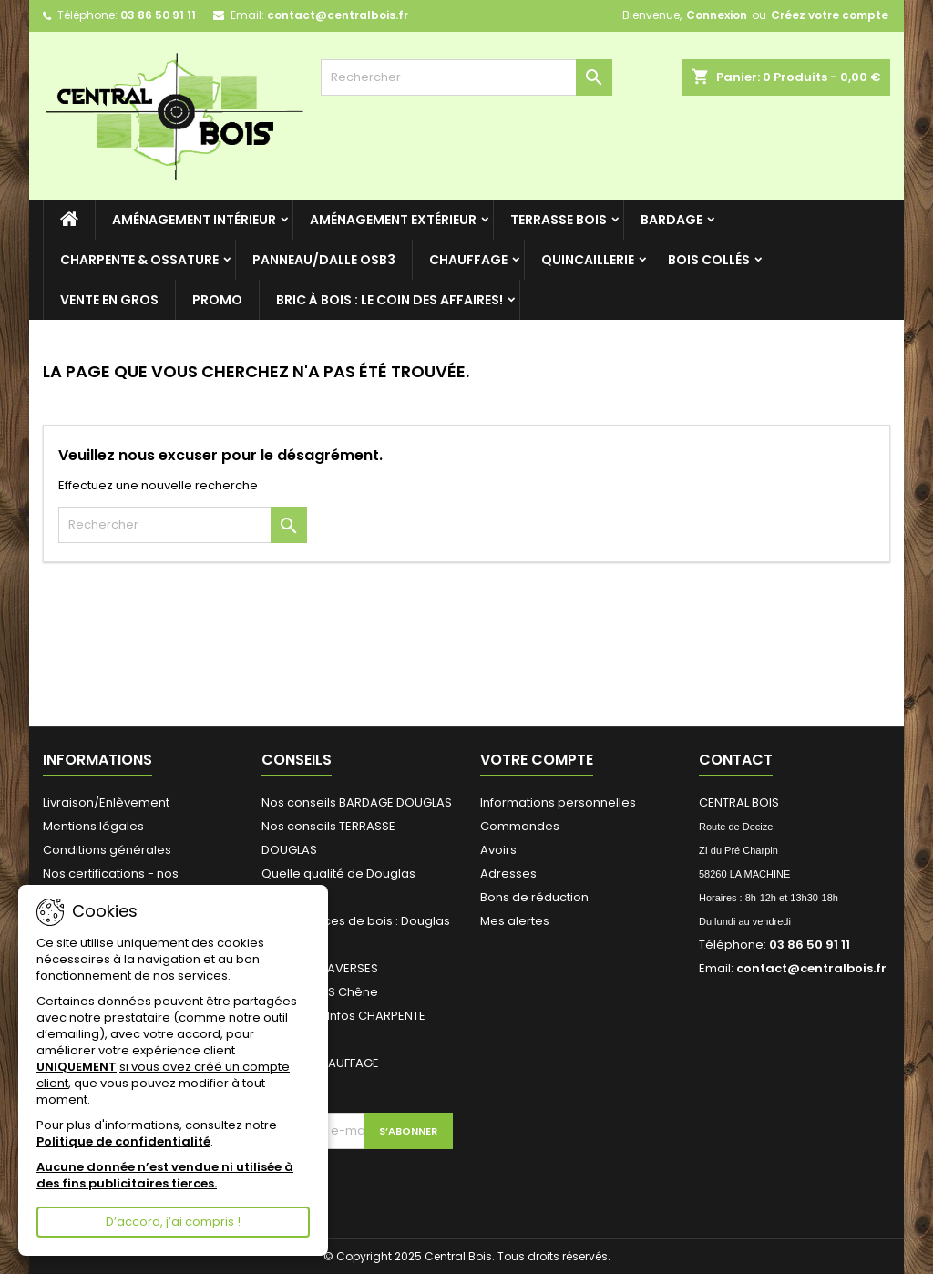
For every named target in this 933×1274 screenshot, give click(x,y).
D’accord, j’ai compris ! (173, 1221)
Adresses (508, 873)
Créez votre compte (829, 15)
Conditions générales (107, 849)
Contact (736, 759)
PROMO (217, 300)
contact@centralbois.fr (337, 15)
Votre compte (536, 759)
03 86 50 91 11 (158, 15)
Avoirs (498, 849)
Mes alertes (514, 921)
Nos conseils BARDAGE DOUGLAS (356, 802)
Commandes (519, 826)
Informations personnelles (558, 802)
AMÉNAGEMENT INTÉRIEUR (194, 220)
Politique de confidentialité (123, 1141)
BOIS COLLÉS (709, 260)
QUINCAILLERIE (587, 260)
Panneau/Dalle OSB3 (323, 260)
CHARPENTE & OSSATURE (139, 260)
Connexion (716, 15)
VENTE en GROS (109, 300)
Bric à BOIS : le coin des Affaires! (389, 300)
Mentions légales (93, 826)
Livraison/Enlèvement (106, 802)
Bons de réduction (534, 897)
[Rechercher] (466, 77)
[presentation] (384, 1184)
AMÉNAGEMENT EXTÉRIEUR (393, 220)
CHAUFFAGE (468, 260)
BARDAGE (671, 220)
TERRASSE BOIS (558, 220)
